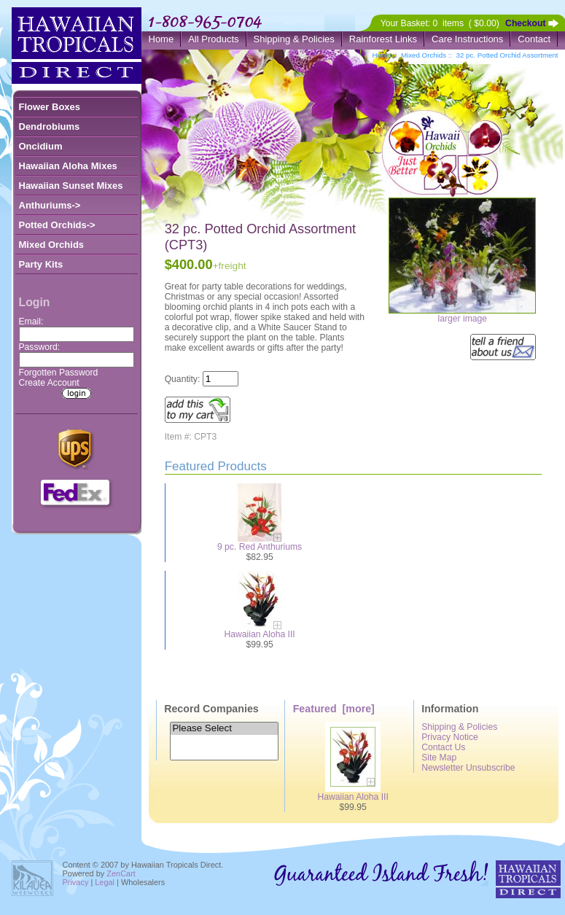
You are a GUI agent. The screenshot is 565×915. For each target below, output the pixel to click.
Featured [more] (334, 709)
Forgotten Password (58, 372)
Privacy (76, 882)
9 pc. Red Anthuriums (259, 547)
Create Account (49, 383)
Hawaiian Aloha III (259, 634)
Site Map (438, 757)
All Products (213, 39)
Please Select (224, 729)
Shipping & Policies (294, 39)
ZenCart (121, 873)
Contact (534, 39)
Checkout (525, 23)
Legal (104, 882)
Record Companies (211, 709)
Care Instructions (467, 39)
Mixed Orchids (423, 55)
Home (161, 39)
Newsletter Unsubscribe (468, 768)
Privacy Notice (449, 737)
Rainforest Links (383, 39)
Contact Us (443, 747)
